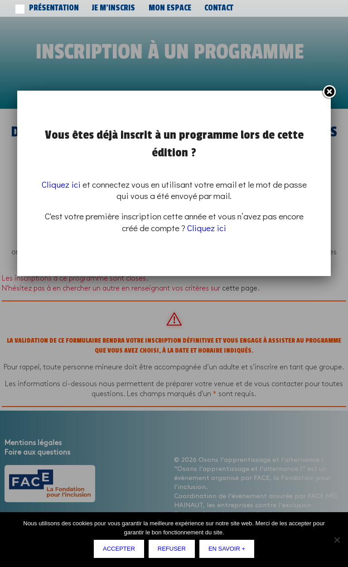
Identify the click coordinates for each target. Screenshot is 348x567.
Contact (162, 8)
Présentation (44, 8)
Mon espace (127, 8)
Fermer (329, 92)
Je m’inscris (87, 8)
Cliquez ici (61, 184)
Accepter (119, 548)
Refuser (172, 548)
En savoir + (226, 548)
